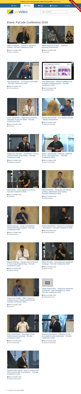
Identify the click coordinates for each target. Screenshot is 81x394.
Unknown (46, 52)
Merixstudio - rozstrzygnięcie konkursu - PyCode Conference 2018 (22, 191)
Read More (57, 1)
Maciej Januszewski (49, 124)
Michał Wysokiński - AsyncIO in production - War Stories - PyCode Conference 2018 (57, 227)
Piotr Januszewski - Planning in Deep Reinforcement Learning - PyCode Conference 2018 (21, 336)
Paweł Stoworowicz (49, 297)
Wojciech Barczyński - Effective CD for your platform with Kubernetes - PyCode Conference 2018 (56, 336)
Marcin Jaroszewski (49, 162)
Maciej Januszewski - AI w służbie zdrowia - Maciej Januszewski (57, 118)
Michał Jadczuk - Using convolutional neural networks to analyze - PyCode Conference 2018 (20, 228)
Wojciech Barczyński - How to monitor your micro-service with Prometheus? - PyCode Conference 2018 (23, 372)
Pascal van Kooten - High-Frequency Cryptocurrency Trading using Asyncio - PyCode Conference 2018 (21, 300)
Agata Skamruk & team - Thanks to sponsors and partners (55, 46)
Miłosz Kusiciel (48, 268)
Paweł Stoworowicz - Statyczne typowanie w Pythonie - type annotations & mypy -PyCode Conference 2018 (57, 290)
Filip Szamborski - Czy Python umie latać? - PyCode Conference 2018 (22, 82)
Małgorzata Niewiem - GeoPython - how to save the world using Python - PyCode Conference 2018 (22, 155)
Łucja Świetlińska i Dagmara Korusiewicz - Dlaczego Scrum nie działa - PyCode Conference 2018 (22, 119)
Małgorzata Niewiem (15, 162)
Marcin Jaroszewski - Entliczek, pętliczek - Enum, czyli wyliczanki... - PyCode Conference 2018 (57, 155)
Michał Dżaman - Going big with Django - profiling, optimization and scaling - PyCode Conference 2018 (57, 192)
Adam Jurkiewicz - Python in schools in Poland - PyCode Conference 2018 (21, 46)
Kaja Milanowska (48, 90)
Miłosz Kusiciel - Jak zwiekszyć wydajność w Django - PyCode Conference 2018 (57, 263)
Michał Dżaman (48, 198)
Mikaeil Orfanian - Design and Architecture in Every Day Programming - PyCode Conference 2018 (22, 264)
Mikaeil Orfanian (13, 270)
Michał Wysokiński (49, 232)
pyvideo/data (20, 390)
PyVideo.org (11, 390)
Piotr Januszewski (14, 342)
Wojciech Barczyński (50, 342)
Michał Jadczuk (13, 234)
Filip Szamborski (14, 88)
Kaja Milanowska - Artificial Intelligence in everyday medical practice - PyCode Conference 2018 (57, 83)
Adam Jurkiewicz (14, 52)
